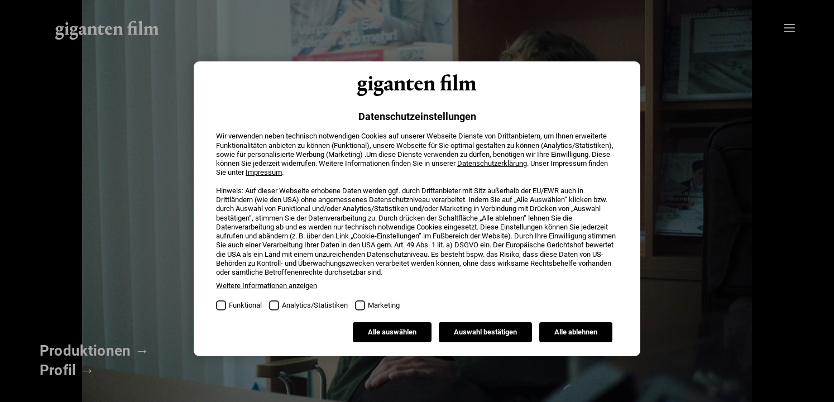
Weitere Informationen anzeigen (266, 285)
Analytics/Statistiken (315, 305)
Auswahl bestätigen (485, 332)
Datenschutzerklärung (492, 163)
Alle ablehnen (575, 332)
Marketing (384, 305)
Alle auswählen (392, 332)
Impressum (264, 172)
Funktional (245, 305)
